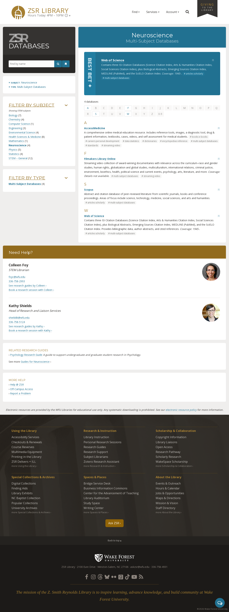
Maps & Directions (168, 498)
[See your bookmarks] (66, 63)
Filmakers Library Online (99, 158)
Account (171, 12)
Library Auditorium (96, 498)
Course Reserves (23, 447)
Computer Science (19, 124)
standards (93, 145)
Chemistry (14, 119)
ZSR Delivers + (24, 462)
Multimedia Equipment (27, 452)
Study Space (92, 503)
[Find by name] (35, 63)
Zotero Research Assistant (101, 462)
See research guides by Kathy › (26, 326)
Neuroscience (17, 145)
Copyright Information (171, 437)
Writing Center (94, 508)
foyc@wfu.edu (17, 277)
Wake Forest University (114, 558)
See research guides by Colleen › (27, 285)
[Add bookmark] (213, 60)
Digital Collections (24, 483)
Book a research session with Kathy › (30, 330)
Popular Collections (25, 503)
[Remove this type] (27, 87)
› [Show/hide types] (66, 178)
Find (134, 12)
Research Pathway (168, 452)
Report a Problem (20, 393)
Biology (13, 115)
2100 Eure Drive (86, 567)
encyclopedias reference (174, 141)
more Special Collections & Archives (31, 512)
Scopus (88, 189)
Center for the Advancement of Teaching (111, 493)
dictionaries (150, 141)
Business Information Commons (105, 488)
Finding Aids (20, 488)
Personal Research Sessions (102, 442)
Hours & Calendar (168, 488)
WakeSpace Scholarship (172, 462)
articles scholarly (194, 73)
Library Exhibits (22, 493)
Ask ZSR (113, 523)
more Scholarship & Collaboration (174, 466)
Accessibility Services (25, 437)
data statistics (132, 141)
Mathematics (16, 141)
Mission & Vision (167, 503)
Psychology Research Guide (26, 354)
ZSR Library (48, 10)
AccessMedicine (94, 128)
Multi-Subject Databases (25, 184)
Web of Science (112, 60)
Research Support (96, 452)
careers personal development (103, 141)
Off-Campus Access (21, 389)
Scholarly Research (168, 457)
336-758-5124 (17, 322)
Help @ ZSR (17, 384)
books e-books (199, 136)
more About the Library (168, 512)
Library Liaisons (166, 442)
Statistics (14, 154)
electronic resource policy (181, 409)
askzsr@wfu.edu (139, 567)
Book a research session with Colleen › (31, 290)
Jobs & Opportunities (170, 493)
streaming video (112, 145)
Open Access (164, 447)
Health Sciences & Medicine (25, 136)
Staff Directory (165, 508)
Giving (207, 7)
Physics (13, 149)
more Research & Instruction (99, 466)
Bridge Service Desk (97, 483)
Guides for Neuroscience (35, 361)
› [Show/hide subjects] (66, 105)
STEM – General (18, 158)
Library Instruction (96, 437)
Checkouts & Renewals (27, 442)
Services (151, 12)
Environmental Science (22, 132)
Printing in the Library (26, 457)
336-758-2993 (17, 281)
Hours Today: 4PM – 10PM (46, 15)
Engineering (15, 128)
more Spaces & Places (96, 512)
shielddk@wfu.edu (19, 317)
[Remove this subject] (23, 82)
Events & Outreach (168, 483)
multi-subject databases (117, 78)
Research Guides (95, 447)
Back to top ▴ (114, 540)
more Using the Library (24, 466)
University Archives (24, 508)
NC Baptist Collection (26, 498)
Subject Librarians (96, 457)
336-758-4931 (159, 567)
